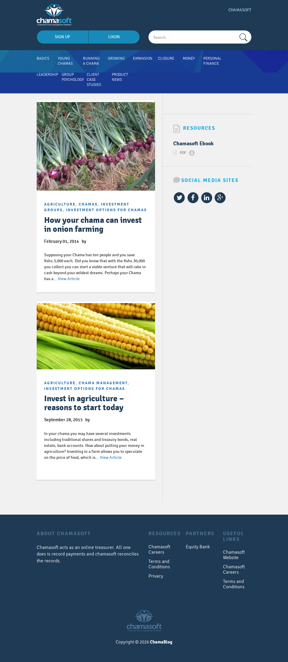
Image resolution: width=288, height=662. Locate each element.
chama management (103, 383)
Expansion (142, 58)
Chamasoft (239, 10)
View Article (69, 278)
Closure (166, 58)
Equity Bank (198, 547)
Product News (120, 77)
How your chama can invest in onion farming (93, 224)
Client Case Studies (94, 79)
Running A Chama (91, 61)
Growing (116, 58)
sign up (62, 36)
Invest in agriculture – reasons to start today (84, 403)
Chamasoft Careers (159, 549)
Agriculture (59, 204)
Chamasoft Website (234, 555)
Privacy (155, 576)
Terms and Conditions (159, 564)
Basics (43, 58)
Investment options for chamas (106, 210)
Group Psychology (73, 77)
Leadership (47, 74)
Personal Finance (212, 61)
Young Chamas (65, 61)
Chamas (88, 204)
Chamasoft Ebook (193, 143)
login (114, 36)
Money (189, 58)
